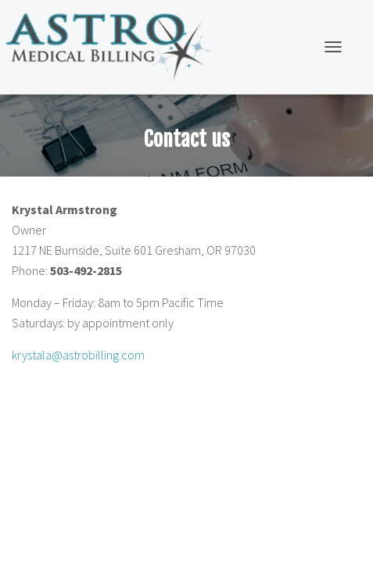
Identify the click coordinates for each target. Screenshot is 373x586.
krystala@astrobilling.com (78, 355)
